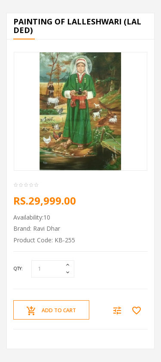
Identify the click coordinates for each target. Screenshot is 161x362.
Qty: (18, 268)
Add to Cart (51, 311)
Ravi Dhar (46, 228)
